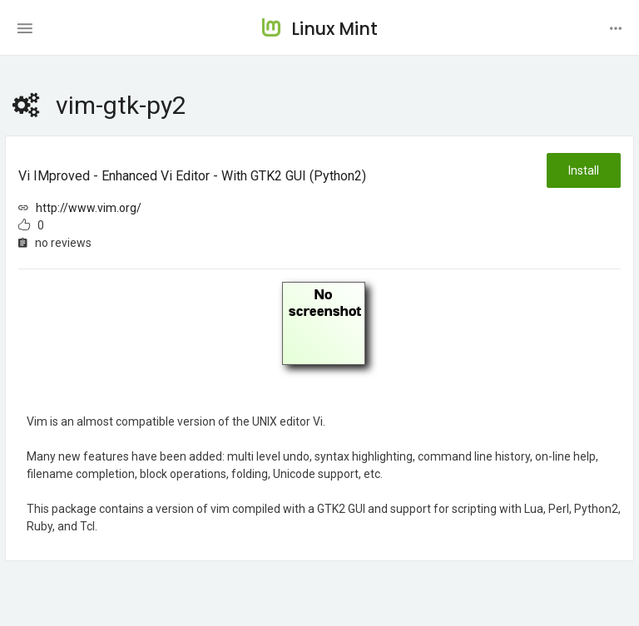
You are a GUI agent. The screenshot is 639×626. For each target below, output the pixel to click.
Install (583, 170)
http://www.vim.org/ (88, 207)
